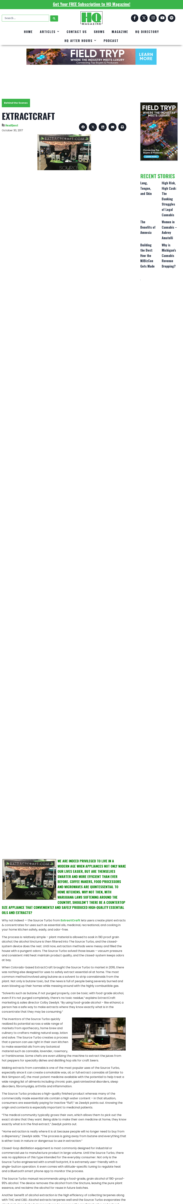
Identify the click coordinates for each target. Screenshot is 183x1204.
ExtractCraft (70, 920)
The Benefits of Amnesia (147, 227)
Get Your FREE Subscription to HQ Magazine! (91, 4)
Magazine (120, 31)
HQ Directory (147, 31)
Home (28, 31)
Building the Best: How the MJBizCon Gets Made (147, 255)
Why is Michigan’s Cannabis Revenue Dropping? (169, 255)
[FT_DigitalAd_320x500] (158, 131)
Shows (99, 31)
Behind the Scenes (16, 102)
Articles (50, 31)
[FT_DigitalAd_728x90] (91, 57)
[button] (83, 127)
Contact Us (77, 31)
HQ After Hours (81, 40)
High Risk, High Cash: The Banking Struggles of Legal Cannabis (169, 199)
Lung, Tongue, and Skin (146, 188)
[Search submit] (54, 18)
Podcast (111, 40)
